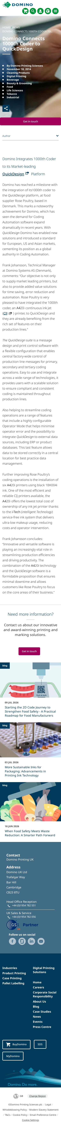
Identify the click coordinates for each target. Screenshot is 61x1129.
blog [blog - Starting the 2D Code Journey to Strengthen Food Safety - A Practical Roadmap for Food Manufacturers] (4, 665)
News (37, 1016)
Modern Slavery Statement (43, 1109)
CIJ (5, 313)
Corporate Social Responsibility (44, 994)
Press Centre (42, 1027)
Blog (36, 1006)
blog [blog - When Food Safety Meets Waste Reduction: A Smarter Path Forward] (4, 785)
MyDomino (13, 1056)
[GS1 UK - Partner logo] (22, 924)
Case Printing (12, 978)
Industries (9, 968)
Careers (38, 987)
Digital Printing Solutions (43, 970)
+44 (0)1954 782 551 (24, 905)
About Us (39, 1001)
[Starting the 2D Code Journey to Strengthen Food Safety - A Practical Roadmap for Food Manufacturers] (30, 691)
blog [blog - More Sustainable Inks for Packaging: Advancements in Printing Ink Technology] (4, 725)
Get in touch (30, 121)
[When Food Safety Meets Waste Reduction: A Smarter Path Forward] (30, 811)
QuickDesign (13, 173)
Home (37, 982)
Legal (48, 1104)
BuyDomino (16, 1044)
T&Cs (7, 1114)
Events (37, 1022)
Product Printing (14, 973)
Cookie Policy (20, 1114)
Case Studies (42, 1011)
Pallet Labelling (13, 983)
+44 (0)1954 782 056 (24, 916)
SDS (40, 1044)
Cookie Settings (30, 1120)
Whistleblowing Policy (15, 1109)
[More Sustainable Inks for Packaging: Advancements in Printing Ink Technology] (30, 751)
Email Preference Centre (43, 1114)
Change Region (37, 1096)
